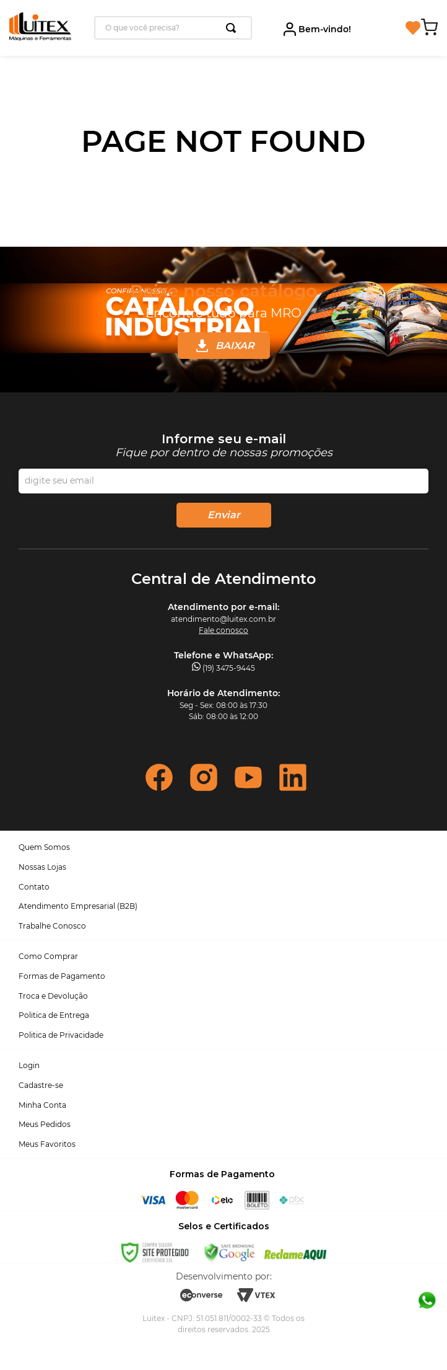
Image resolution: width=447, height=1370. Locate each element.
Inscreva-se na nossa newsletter (223, 445)
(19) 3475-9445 (228, 668)
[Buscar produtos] (233, 27)
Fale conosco (223, 630)
